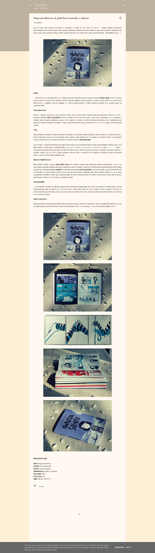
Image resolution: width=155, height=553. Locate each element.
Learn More (119, 547)
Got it (128, 547)
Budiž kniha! (40, 5)
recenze (41, 486)
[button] (120, 18)
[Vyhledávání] (124, 6)
